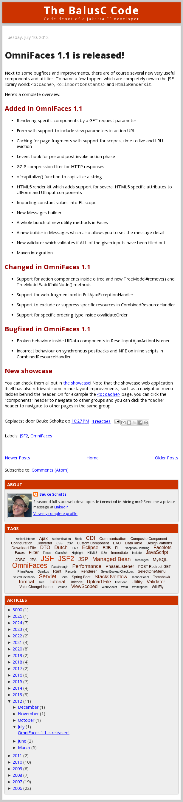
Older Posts (166, 458)
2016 (17, 675)
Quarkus (43, 571)
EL (117, 548)
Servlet (47, 576)
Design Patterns (159, 543)
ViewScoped (84, 586)
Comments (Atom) (50, 470)
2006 (17, 788)
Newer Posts (17, 458)
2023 (17, 629)
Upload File (99, 581)
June (22, 741)
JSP (83, 559)
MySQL (160, 559)
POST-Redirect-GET (154, 567)
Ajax (43, 538)
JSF (47, 558)
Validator (156, 581)
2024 (17, 622)
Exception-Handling (136, 548)
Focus (47, 552)
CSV (70, 543)
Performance (86, 566)
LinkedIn (61, 507)
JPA (33, 559)
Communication (112, 538)
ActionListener (25, 539)
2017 (17, 668)
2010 (17, 762)
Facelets (162, 547)
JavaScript (157, 552)
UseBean (121, 582)
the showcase (76, 383)
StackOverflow (110, 576)
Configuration (21, 543)
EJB (107, 547)
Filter (34, 552)
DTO (45, 547)
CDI (90, 538)
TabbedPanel (140, 577)
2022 (17, 636)
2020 (17, 649)
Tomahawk (161, 577)
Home (92, 458)
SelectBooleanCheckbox (117, 571)
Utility (136, 581)
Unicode (76, 582)
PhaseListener (120, 566)
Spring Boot (81, 577)
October (26, 720)
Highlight (77, 552)
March (24, 747)
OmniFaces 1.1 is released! (64, 55)
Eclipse (90, 547)
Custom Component (93, 543)
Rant (57, 571)
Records (70, 571)
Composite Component (149, 539)
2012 (17, 701)
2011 (17, 755)
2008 (17, 775)
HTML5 (92, 552)
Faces (20, 553)
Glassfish (61, 552)
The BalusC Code (91, 10)
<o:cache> (108, 394)
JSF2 (24, 436)
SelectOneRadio (24, 577)
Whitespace (140, 587)
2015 (17, 681)
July (21, 726)
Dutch (60, 547)
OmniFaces (41, 436)
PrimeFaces (25, 571)
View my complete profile (55, 513)
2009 (17, 768)
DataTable (133, 543)
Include (137, 552)
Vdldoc (62, 587)
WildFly (157, 587)
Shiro (64, 577)
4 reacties (101, 421)
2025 (17, 616)
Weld (124, 587)
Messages (142, 560)
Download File (23, 548)
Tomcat (26, 581)
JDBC (20, 559)
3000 (17, 609)
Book (78, 539)
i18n (104, 552)
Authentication (61, 539)
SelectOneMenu (151, 571)
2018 (17, 662)
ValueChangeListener (37, 587)
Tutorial (57, 581)
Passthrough (59, 566)
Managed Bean (111, 559)
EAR (75, 548)
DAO (117, 543)
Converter (44, 543)
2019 (17, 655)
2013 (17, 694)
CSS (59, 543)
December (28, 707)
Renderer (89, 571)
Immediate (119, 553)
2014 (17, 688)
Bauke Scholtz (52, 494)
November (28, 713)
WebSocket (109, 587)
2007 (17, 781)
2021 (17, 642)
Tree (41, 582)
